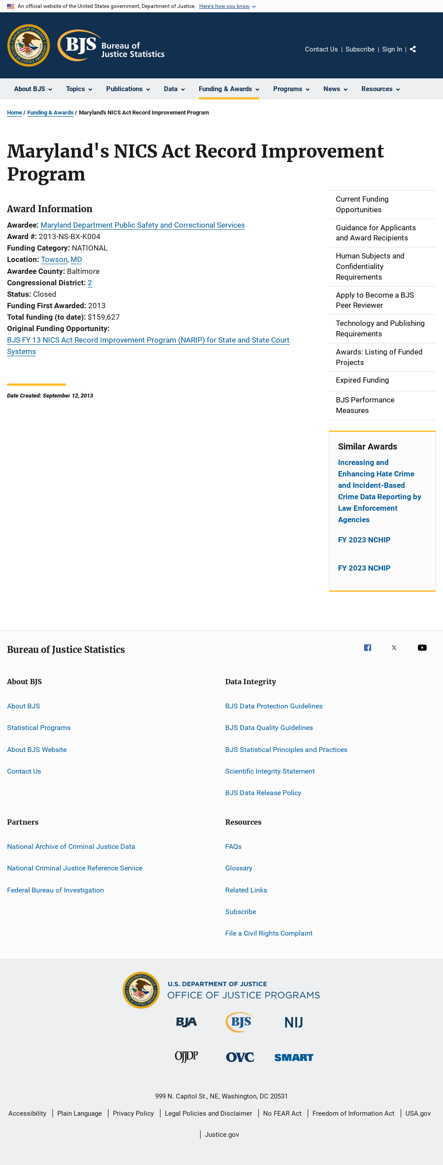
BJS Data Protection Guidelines (274, 706)
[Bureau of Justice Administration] (186, 1029)
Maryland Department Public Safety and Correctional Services (143, 225)
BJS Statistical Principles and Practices (286, 749)
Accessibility (27, 1113)
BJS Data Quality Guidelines (269, 727)
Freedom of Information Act (354, 1113)
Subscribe (360, 49)
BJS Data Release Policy (263, 793)
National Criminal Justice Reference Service (74, 868)
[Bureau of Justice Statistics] (240, 1034)
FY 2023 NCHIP (364, 539)
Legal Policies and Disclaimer (208, 1113)
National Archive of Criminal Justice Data (71, 846)
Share (420, 55)
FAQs (233, 846)
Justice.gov (222, 1135)
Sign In (392, 49)
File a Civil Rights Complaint (269, 933)
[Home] (110, 45)
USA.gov (418, 1113)
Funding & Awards (50, 112)
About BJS (23, 706)
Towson (54, 259)
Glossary (239, 868)
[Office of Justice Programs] (28, 45)
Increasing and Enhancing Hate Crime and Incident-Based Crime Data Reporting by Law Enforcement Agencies (379, 491)
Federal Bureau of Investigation (55, 889)
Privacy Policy (133, 1113)
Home (14, 112)
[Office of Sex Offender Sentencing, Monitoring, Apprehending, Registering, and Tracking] (294, 1062)
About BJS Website (37, 749)
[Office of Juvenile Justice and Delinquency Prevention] (186, 1064)
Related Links (246, 889)
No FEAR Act (282, 1113)
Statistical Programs (39, 727)
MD (76, 259)
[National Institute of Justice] (294, 1029)
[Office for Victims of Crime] (240, 1063)
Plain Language (79, 1113)
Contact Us (321, 49)
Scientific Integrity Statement (270, 771)
